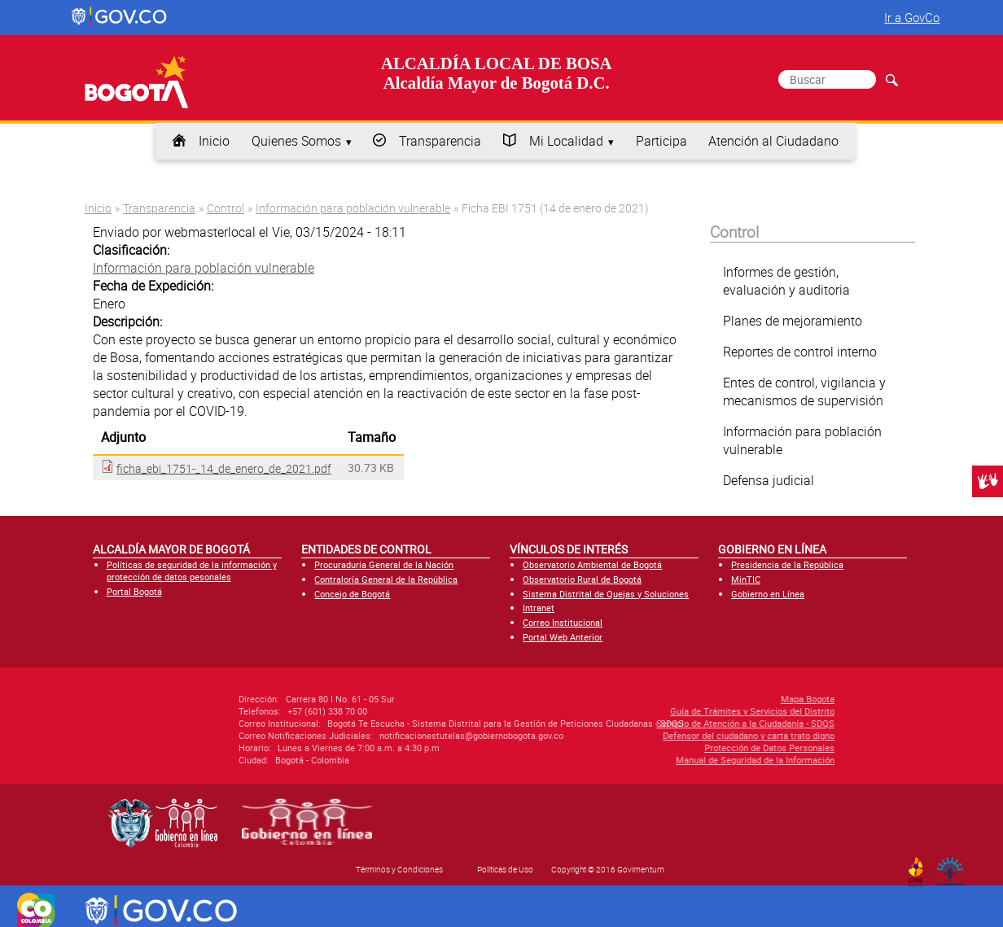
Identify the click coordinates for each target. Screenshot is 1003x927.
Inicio (214, 141)
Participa (661, 141)
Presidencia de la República (787, 564)
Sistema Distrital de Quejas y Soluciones (606, 594)
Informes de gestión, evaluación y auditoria (786, 281)
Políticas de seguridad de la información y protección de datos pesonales (192, 570)
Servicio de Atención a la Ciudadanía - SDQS (653, 723)
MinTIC (745, 579)
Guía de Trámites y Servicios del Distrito (660, 711)
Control (225, 208)
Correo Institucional (562, 622)
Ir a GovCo (911, 17)
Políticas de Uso (505, 869)
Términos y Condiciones (399, 869)
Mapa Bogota (715, 699)
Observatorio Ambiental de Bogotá (592, 564)
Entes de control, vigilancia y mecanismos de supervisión (804, 391)
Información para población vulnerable (353, 208)
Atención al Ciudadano (773, 141)
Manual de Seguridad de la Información (663, 760)
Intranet (538, 607)
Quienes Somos (296, 141)
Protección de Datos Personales (677, 747)
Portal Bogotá (134, 591)
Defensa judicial (768, 480)
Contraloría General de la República (386, 579)
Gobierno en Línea (767, 594)
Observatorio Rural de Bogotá (582, 579)
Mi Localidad (566, 141)
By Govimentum (954, 866)
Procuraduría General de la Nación (383, 564)
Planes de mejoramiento (792, 321)
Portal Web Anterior (562, 637)
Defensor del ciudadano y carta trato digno (656, 735)
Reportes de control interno (800, 352)
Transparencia (440, 141)
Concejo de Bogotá (352, 594)
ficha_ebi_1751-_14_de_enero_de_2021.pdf (223, 468)
